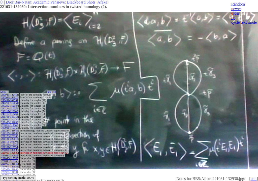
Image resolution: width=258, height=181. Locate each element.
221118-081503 (9, 141)
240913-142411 (9, 94)
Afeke (102, 2)
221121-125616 (9, 139)
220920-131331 (9, 172)
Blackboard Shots (81, 2)
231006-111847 (9, 125)
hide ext (51, 91)
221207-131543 (9, 133)
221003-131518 (9, 163)
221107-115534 (9, 147)
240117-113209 (9, 111)
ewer (236, 9)
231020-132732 (9, 119)
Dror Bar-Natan (18, 2)
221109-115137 (9, 144)
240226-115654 (9, 103)
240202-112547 (9, 105)
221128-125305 (9, 136)
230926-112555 (9, 127)
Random (238, 4)
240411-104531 (9, 100)
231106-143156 (9, 116)
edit (254, 178)
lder (235, 13)
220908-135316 (9, 174)
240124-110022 (9, 108)
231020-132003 (9, 122)
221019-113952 (9, 161)
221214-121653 (9, 130)
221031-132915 (9, 155)
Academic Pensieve (49, 2)
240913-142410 (9, 97)
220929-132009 (9, 169)
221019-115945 (9, 158)
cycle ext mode (244, 22)
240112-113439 (9, 114)
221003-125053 (9, 166)
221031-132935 (9, 150)
